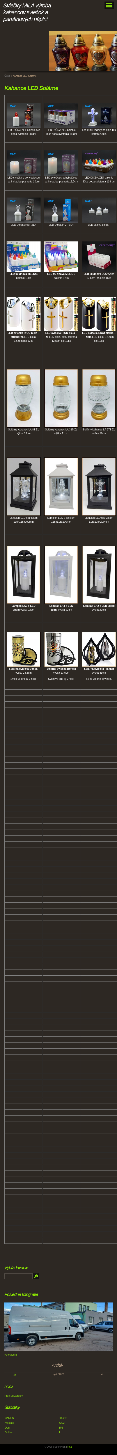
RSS (70, 1446)
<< (15, 1374)
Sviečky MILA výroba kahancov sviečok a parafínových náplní (27, 12)
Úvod (7, 76)
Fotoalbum (10, 1354)
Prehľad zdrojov (13, 1395)
